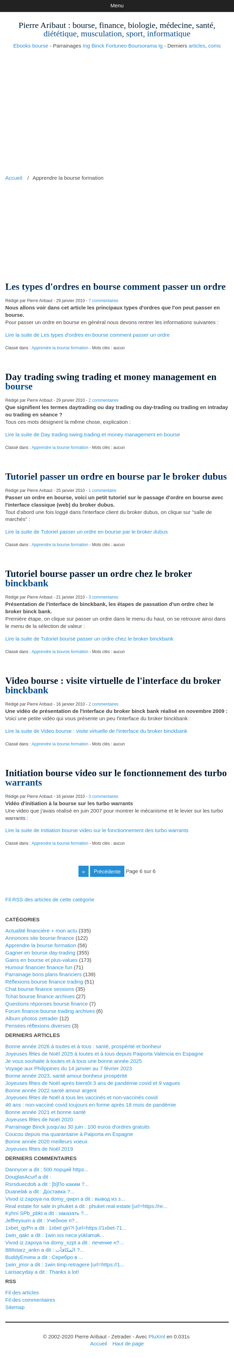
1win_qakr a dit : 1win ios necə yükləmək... (54, 1235)
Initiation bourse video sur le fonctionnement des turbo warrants (116, 778)
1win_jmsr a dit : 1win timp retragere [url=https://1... (64, 1264)
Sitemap (15, 1307)
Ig (160, 46)
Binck (97, 46)
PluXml (157, 1336)
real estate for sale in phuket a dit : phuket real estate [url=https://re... (86, 1206)
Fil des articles (22, 1292)
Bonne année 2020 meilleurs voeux (46, 1141)
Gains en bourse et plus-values (41, 960)
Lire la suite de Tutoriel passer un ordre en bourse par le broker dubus (86, 532)
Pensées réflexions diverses (38, 1026)
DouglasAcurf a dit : (28, 1177)
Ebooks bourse (30, 46)
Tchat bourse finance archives (40, 996)
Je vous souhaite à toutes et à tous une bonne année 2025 (73, 1061)
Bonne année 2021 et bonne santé (45, 1112)
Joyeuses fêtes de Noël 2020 (39, 1119)
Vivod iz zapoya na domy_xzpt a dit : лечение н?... (64, 1242)
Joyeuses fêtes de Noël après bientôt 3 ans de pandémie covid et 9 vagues (92, 1083)
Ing (86, 46)
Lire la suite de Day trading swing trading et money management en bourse (92, 434)
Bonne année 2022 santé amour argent (51, 1090)
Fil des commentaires (30, 1300)
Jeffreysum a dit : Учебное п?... (42, 1220)
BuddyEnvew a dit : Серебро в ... (44, 1257)
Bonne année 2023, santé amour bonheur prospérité (66, 1076)
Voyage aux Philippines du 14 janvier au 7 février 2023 (68, 1068)
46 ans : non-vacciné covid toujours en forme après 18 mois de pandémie (90, 1105)
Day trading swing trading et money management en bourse (110, 382)
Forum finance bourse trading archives (50, 1011)
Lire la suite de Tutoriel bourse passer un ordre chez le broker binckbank (89, 639)
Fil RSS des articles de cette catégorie (49, 899)
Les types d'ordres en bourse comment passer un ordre (115, 286)
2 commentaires (103, 400)
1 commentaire (102, 490)
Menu (116, 5)
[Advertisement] (117, 104)
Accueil (13, 178)
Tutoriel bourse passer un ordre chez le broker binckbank (98, 578)
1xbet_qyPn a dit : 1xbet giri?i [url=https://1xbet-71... (65, 1228)
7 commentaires (103, 300)
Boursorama (142, 46)
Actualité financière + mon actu (41, 931)
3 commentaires (103, 597)
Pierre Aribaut (42, 25)
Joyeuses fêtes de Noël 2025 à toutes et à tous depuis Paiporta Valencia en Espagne (104, 1054)
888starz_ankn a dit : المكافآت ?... (44, 1250)
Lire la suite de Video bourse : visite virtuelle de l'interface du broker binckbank (96, 731)
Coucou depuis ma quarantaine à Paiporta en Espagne (69, 1134)
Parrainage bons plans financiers (43, 974)
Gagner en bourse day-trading (40, 953)
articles (197, 46)
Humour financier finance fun (39, 967)
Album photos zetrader (31, 1018)
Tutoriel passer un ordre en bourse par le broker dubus (116, 476)
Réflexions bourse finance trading (44, 982)
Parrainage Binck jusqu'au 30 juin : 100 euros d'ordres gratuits (77, 1127)
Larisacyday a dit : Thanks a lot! (42, 1272)
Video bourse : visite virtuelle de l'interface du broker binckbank (113, 685)
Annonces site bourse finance (39, 938)
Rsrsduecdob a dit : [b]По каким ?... (47, 1184)
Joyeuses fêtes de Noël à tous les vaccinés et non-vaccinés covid (81, 1097)
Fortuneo (116, 46)
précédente (107, 871)
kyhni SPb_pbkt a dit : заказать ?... (46, 1213)
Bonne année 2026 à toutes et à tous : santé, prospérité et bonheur (83, 1046)
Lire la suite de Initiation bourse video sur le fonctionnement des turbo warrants (96, 830)
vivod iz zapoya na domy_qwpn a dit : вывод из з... (65, 1199)
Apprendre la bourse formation (60, 347)
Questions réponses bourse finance (46, 1004)
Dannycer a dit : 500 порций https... (47, 1169)
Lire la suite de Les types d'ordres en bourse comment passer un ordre (87, 335)
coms (214, 46)
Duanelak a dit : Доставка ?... (40, 1191)
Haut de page (128, 1343)
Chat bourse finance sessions (39, 989)
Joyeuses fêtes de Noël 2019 (39, 1149)
